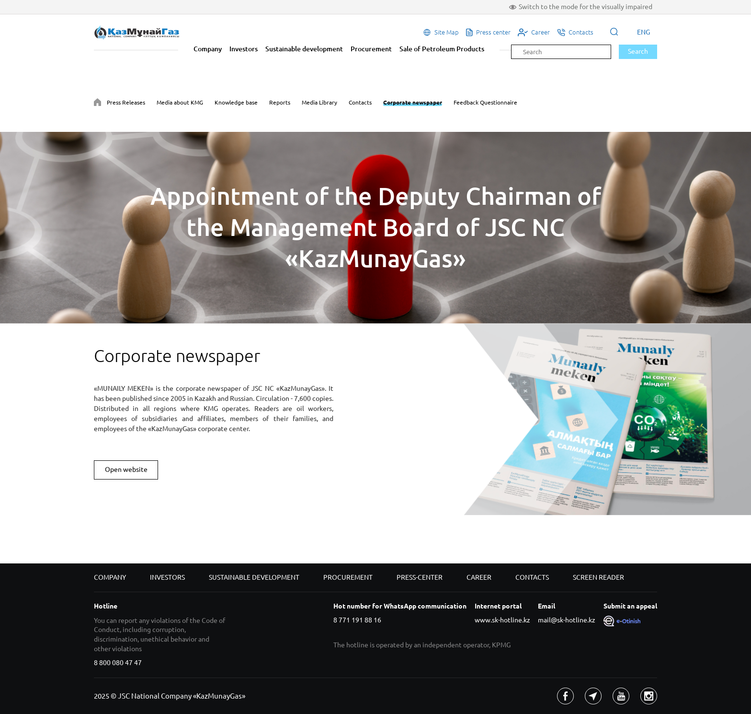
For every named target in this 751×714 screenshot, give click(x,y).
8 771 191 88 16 (357, 620)
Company (207, 49)
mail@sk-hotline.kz (566, 620)
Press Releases (126, 102)
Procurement (371, 49)
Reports (279, 102)
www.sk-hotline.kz (502, 620)
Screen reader (598, 577)
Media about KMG (180, 102)
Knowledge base (236, 102)
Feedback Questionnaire (485, 102)
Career (479, 577)
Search (638, 51)
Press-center (420, 577)
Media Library (319, 102)
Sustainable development (304, 49)
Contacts (360, 102)
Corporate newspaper (412, 102)
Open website (126, 469)
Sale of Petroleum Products (441, 49)
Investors (243, 49)
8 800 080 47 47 (118, 663)
